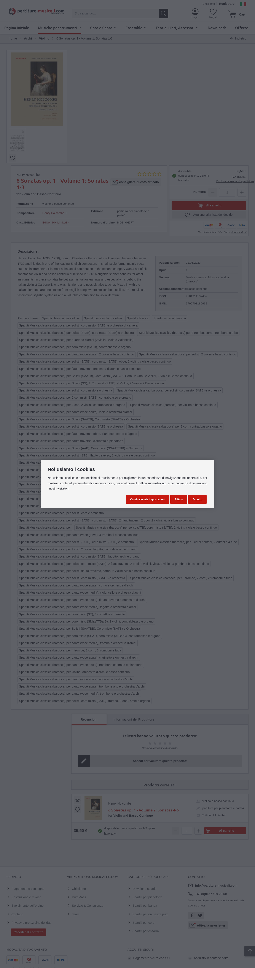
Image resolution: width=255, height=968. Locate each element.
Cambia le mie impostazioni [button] (147, 499)
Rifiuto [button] (179, 499)
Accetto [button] (197, 499)
